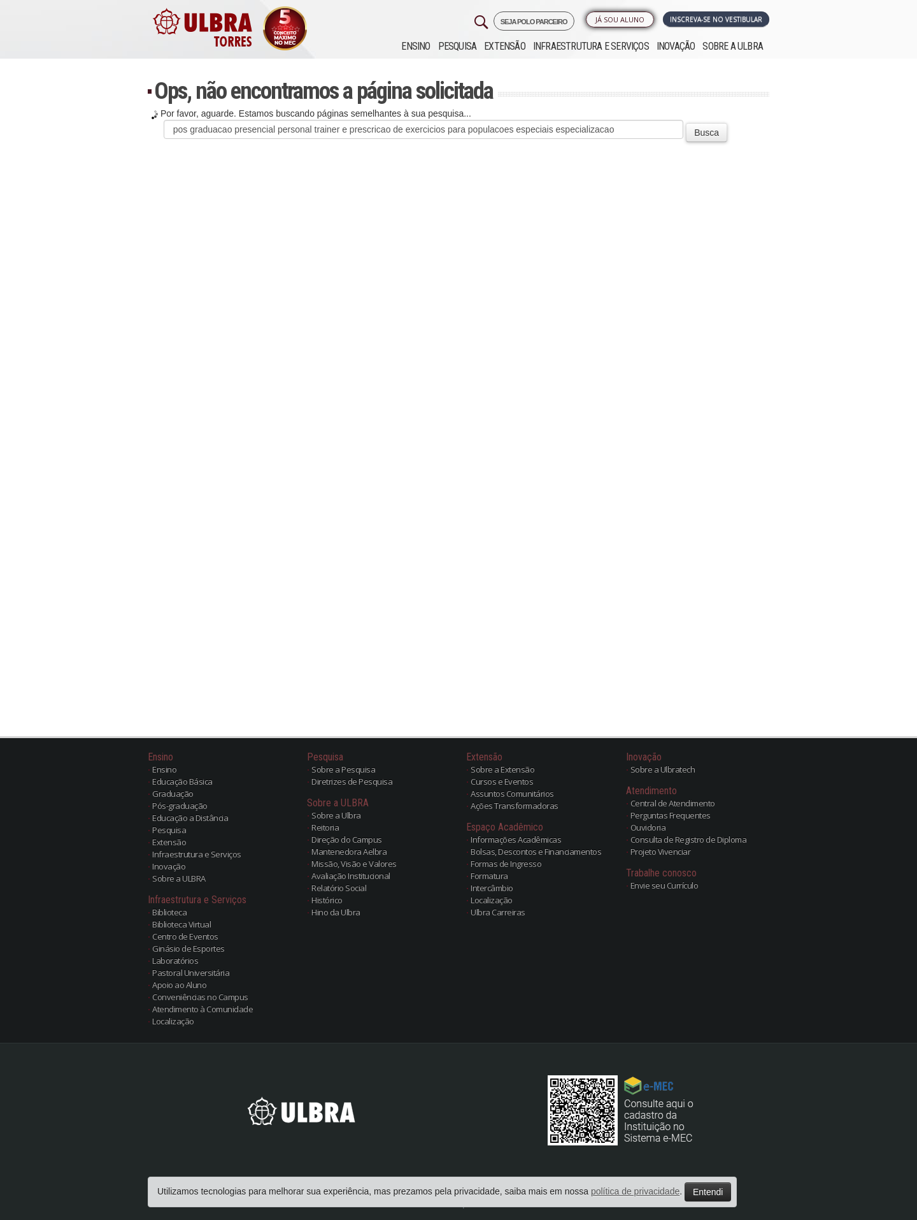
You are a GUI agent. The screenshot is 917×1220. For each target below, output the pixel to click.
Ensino (415, 46)
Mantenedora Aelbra (349, 851)
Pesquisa (457, 46)
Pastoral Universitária (190, 972)
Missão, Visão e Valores (354, 863)
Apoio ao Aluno (179, 985)
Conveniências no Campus (200, 997)
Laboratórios (175, 960)
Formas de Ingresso (506, 863)
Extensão (504, 46)
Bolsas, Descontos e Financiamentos (536, 851)
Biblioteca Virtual (181, 924)
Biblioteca (169, 912)
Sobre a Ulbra (336, 815)
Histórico (327, 900)
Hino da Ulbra (335, 912)
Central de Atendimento (672, 803)
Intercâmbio (492, 888)
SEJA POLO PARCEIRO (534, 21)
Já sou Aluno (619, 19)
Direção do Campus (346, 839)
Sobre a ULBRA (732, 46)
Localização (173, 1021)
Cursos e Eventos (502, 781)
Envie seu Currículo (664, 885)
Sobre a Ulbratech (662, 769)
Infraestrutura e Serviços (591, 46)
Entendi (708, 1192)
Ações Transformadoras (514, 805)
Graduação (173, 793)
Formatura (489, 876)
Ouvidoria (648, 827)
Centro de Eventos (185, 936)
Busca (706, 132)
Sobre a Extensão (502, 769)
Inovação (676, 46)
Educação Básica (182, 781)
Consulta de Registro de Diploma (688, 839)
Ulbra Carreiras (498, 912)
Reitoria (325, 827)
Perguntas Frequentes (670, 815)
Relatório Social (338, 888)
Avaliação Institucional (350, 876)
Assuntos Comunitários (512, 793)
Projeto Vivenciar (660, 851)
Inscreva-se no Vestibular (716, 19)
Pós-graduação (180, 805)
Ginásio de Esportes (188, 948)
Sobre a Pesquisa (343, 769)
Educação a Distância (190, 818)
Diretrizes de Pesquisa (351, 781)
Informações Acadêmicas (516, 839)
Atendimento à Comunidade (202, 1009)
